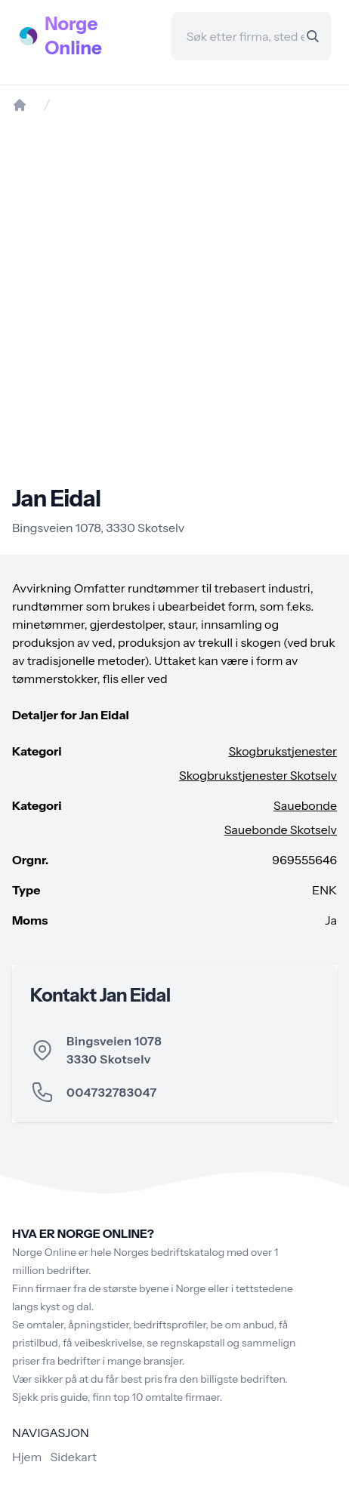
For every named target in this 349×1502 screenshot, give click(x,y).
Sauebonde (305, 805)
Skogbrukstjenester (282, 751)
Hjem (27, 1456)
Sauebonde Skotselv (280, 829)
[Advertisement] (174, 299)
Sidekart (74, 1456)
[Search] (313, 36)
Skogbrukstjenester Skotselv (258, 775)
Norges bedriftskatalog (168, 1252)
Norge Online (73, 36)
